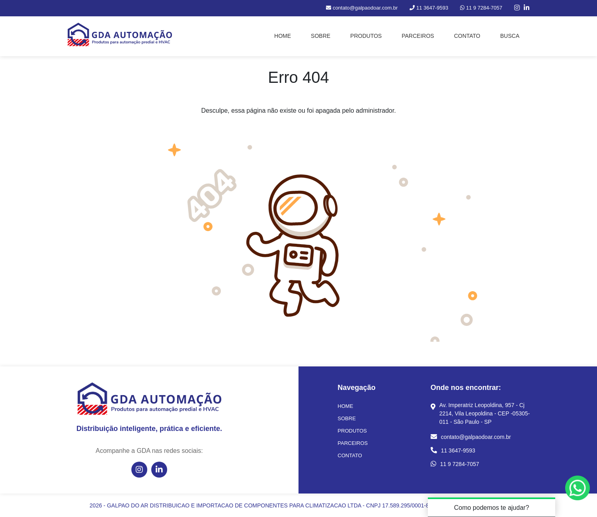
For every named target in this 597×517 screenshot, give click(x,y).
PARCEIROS (418, 36)
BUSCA (509, 36)
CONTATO (467, 36)
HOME (282, 36)
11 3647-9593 (458, 450)
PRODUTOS (366, 36)
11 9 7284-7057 (459, 464)
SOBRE (320, 36)
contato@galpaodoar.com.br (476, 437)
